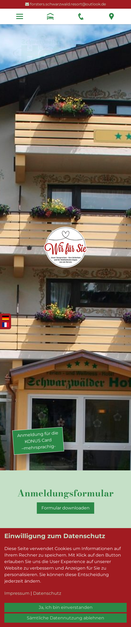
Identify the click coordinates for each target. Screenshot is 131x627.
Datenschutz (47, 593)
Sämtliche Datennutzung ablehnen (65, 617)
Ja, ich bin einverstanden (66, 607)
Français (5, 325)
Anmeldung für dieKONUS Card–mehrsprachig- (37, 440)
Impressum (17, 593)
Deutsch (5, 318)
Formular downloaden (65, 507)
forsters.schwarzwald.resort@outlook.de (68, 4)
